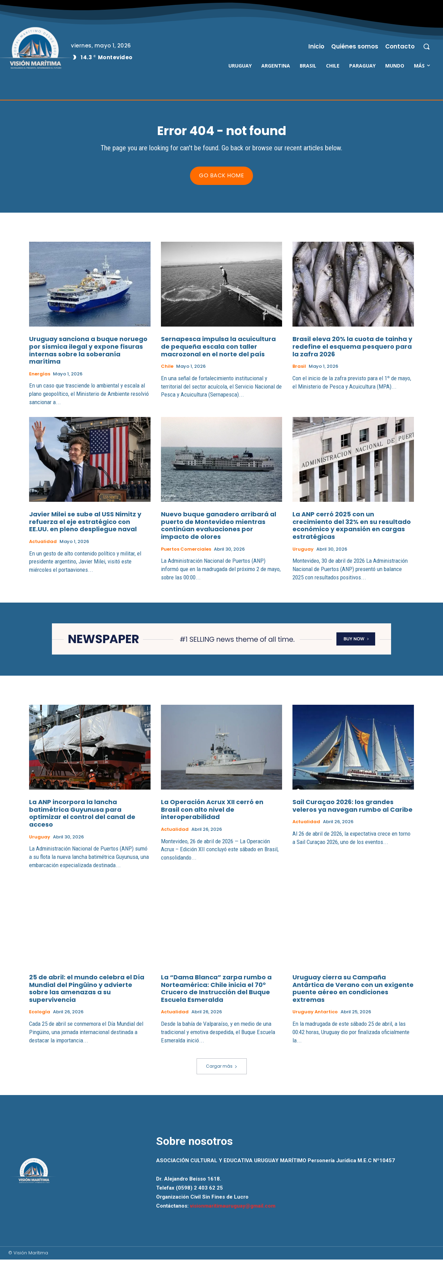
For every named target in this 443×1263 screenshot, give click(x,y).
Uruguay (303, 552)
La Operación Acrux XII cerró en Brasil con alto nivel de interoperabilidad (212, 813)
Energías (39, 377)
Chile (167, 370)
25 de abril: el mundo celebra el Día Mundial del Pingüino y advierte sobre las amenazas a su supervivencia (86, 991)
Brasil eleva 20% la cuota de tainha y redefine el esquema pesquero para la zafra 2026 (352, 350)
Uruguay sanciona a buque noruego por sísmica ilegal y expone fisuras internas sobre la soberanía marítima (88, 354)
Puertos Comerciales (186, 552)
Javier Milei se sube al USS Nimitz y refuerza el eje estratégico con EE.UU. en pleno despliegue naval (85, 525)
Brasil (299, 370)
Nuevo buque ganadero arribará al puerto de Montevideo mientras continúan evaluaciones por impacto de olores (218, 528)
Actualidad (43, 545)
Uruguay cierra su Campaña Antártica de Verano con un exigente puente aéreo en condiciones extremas (353, 991)
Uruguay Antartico (315, 1015)
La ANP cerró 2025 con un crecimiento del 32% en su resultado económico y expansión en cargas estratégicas (351, 528)
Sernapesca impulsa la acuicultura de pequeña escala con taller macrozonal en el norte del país (218, 350)
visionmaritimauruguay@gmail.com (232, 1209)
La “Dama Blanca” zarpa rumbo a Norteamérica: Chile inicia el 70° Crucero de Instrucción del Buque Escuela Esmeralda (216, 991)
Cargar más (221, 1070)
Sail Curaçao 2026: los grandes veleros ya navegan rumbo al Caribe (352, 809)
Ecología (39, 1015)
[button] (426, 46)
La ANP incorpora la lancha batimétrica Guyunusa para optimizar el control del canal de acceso (82, 816)
